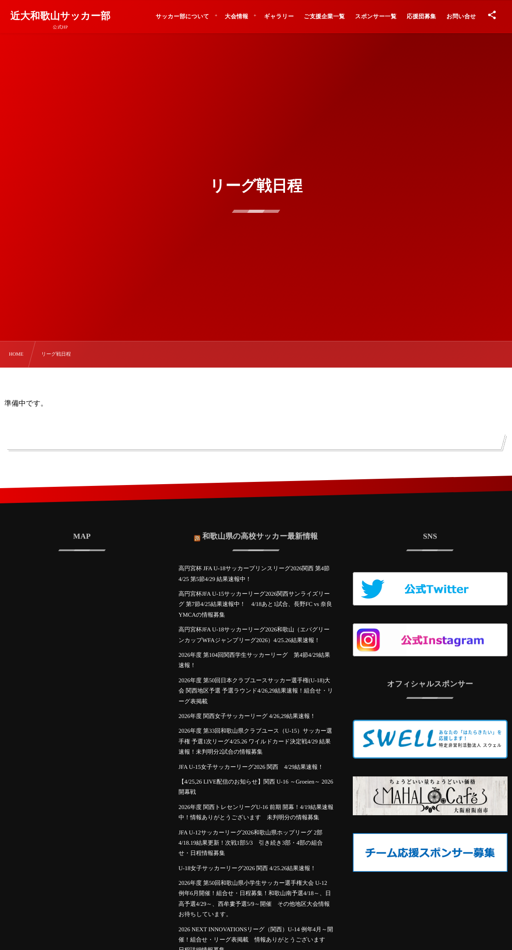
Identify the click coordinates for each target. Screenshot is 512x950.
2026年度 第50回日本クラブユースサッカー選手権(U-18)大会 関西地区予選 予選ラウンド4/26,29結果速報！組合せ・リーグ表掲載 (255, 691)
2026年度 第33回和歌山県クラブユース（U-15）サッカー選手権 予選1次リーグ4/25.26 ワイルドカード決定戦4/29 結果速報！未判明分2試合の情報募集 (255, 741)
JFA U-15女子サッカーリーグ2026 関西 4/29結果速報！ (250, 766)
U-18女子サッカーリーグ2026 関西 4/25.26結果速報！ (247, 868)
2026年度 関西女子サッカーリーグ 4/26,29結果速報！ (246, 716)
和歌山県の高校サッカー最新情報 (260, 530)
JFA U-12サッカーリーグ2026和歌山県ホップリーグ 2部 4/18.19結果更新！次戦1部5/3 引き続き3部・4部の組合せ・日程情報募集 (250, 843)
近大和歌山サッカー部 (60, 16)
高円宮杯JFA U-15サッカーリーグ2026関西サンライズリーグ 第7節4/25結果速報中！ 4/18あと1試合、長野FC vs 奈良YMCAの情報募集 (255, 604)
